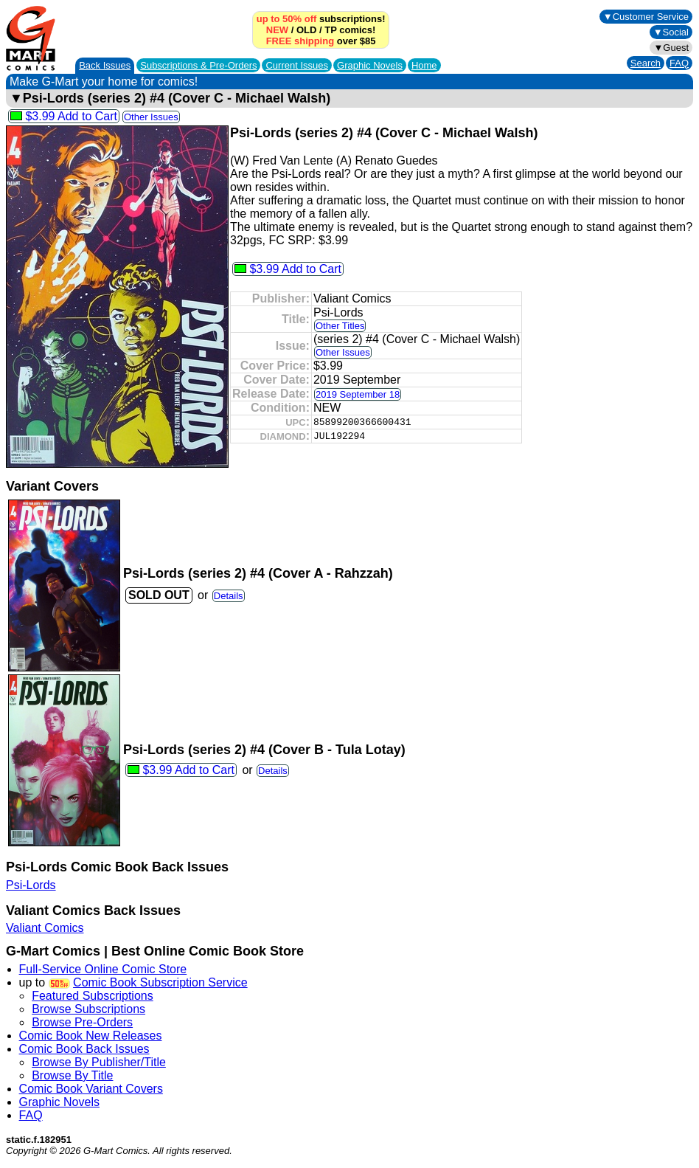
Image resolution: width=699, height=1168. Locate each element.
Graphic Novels (370, 65)
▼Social (671, 32)
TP (330, 29)
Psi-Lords (31, 885)
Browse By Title (72, 1075)
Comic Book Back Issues (84, 1049)
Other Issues (151, 116)
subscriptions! (321, 18)
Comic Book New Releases (90, 1035)
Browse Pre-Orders (82, 1022)
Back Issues (105, 65)
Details (228, 595)
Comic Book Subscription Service (160, 982)
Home (424, 65)
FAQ (679, 63)
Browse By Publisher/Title (99, 1062)
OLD (306, 29)
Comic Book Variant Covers (91, 1088)
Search (645, 63)
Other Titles (340, 325)
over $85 (321, 40)
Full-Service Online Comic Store (103, 969)
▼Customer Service (646, 16)
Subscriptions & (198, 65)
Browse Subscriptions (88, 1009)
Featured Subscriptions (92, 995)
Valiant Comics (45, 928)
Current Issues (296, 65)
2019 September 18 (358, 394)
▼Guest (671, 47)
